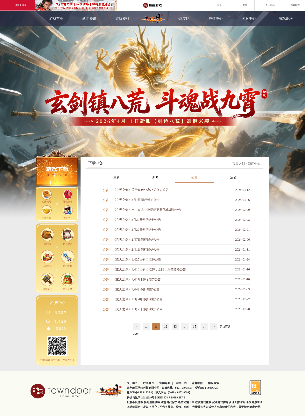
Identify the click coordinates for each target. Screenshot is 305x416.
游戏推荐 (292, 5)
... (146, 326)
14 (185, 326)
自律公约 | (182, 383)
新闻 (155, 177)
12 (165, 326)
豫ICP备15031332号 (140, 392)
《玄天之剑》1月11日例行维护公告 (137, 279)
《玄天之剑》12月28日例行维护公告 (138, 299)
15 (194, 326)
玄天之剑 (238, 163)
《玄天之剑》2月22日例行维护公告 (137, 229)
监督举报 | (198, 383)
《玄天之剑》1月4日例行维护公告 (136, 289)
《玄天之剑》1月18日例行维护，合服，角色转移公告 (149, 269)
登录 (216, 5)
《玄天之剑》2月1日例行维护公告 (136, 249)
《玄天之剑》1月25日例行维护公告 (137, 259)
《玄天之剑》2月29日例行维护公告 (137, 219)
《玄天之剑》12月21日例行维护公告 (138, 309)
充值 (242, 5)
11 (155, 326)
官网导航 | (166, 383)
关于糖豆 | (133, 383)
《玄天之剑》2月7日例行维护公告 (136, 239)
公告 (194, 177)
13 (175, 326)
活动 (233, 177)
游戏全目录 (17, 5)
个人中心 (267, 5)
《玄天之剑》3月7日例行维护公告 (136, 199)
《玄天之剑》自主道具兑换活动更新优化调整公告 (147, 209)
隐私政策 (213, 383)
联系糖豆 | (150, 383)
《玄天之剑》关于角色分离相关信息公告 (141, 190)
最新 (116, 177)
